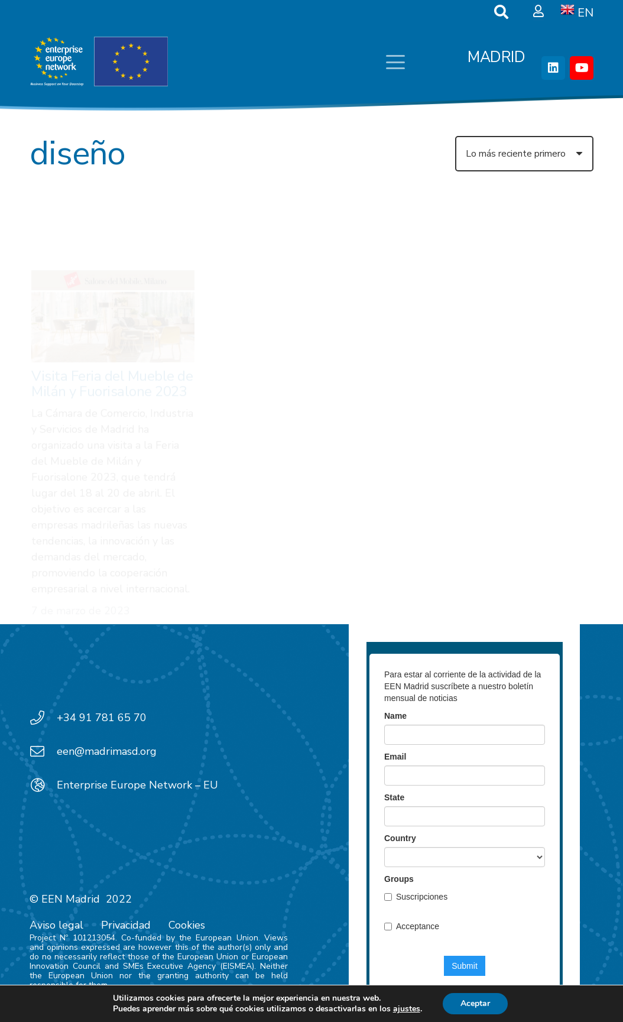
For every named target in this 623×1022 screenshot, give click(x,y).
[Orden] (524, 153)
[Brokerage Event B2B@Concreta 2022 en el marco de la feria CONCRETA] (311, 241)
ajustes (406, 1009)
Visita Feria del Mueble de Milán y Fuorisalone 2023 (112, 329)
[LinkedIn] (553, 68)
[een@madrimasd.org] (43, 751)
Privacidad (126, 925)
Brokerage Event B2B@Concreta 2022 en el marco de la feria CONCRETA (304, 303)
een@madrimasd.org (107, 751)
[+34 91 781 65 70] (43, 717)
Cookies (186, 925)
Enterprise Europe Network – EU (137, 785)
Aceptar (475, 1003)
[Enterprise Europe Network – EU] (43, 785)
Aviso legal (56, 925)
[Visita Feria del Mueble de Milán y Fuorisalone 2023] (112, 262)
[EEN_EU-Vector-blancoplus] (99, 62)
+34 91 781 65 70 (102, 717)
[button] (395, 62)
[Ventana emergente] (538, 12)
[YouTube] (581, 68)
